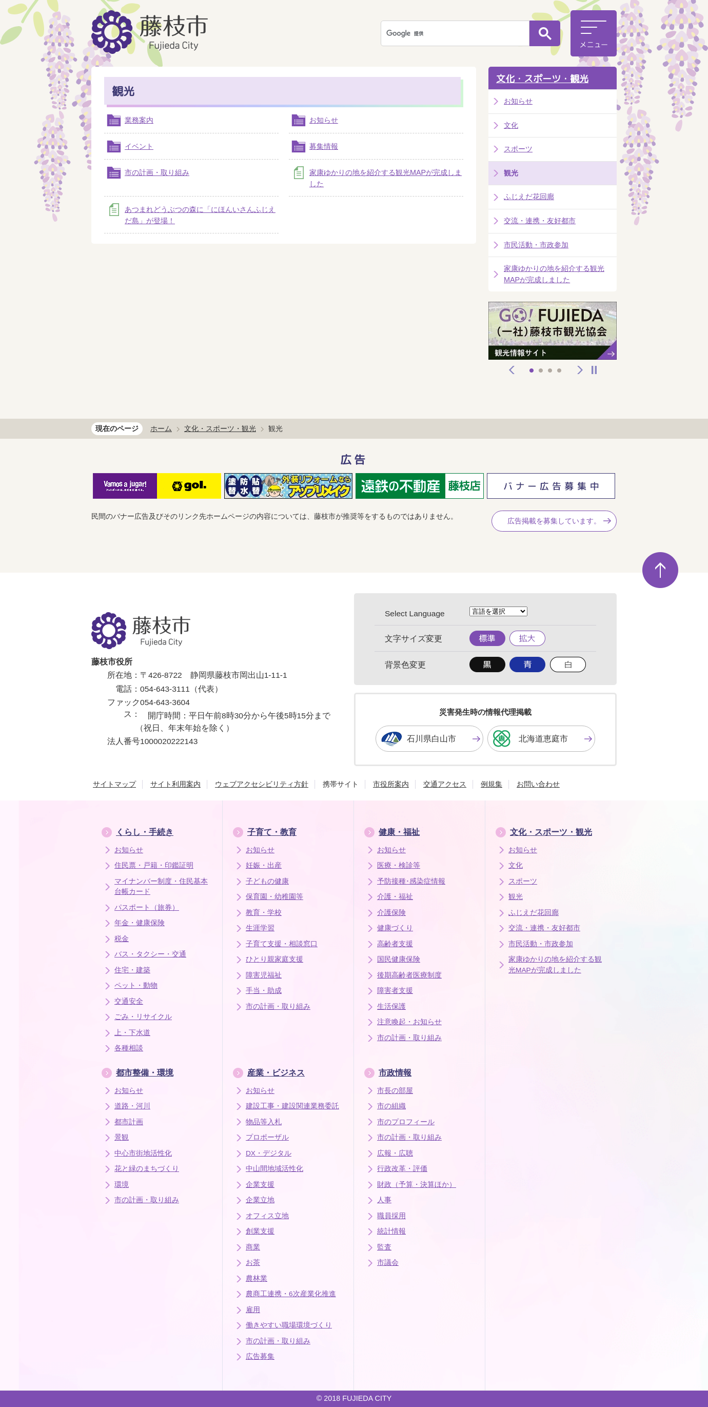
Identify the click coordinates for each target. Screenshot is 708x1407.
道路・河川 (132, 1106)
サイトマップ (114, 784)
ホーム (161, 428)
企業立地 (260, 1200)
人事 (384, 1200)
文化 (511, 125)
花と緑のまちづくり (146, 1168)
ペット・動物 (136, 985)
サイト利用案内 (175, 784)
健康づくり (395, 928)
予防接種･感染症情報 (411, 881)
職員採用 (391, 1216)
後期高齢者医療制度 (409, 975)
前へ (512, 370)
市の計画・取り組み (157, 172)
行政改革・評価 (402, 1168)
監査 (384, 1247)
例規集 (491, 784)
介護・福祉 (395, 897)
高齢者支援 (395, 944)
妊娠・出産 (264, 865)
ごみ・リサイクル (143, 1017)
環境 (121, 1184)
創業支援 (260, 1231)
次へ (580, 370)
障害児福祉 (264, 975)
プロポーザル (267, 1137)
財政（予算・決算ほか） (416, 1184)
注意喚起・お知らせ (409, 1022)
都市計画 (128, 1122)
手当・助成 (264, 990)
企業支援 (260, 1184)
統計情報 (391, 1231)
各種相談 (128, 1048)
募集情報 (323, 146)
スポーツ (518, 149)
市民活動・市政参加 (536, 245)
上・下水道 (132, 1033)
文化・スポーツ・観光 (542, 78)
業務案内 (139, 120)
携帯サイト (341, 784)
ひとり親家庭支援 (274, 959)
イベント (139, 146)
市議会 (388, 1262)
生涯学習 (260, 928)
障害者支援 (395, 990)
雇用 (253, 1310)
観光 (515, 897)
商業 (253, 1247)
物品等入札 (264, 1122)
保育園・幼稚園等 (274, 897)
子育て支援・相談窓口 (282, 944)
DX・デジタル (268, 1153)
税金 (121, 939)
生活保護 (391, 1006)
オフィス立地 (267, 1216)
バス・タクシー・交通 (150, 954)
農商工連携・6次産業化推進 (291, 1294)
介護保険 (391, 912)
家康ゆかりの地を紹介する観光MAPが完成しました (554, 274)
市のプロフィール (406, 1122)
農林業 (256, 1278)
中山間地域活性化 (274, 1168)
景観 (121, 1137)
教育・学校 (264, 912)
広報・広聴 (395, 1153)
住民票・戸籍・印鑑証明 (153, 865)
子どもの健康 (267, 881)
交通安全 (128, 1001)
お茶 (253, 1262)
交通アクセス (444, 784)
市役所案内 (391, 784)
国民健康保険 (398, 959)
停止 (594, 370)
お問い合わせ (538, 784)
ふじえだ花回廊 (529, 196)
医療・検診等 (398, 865)
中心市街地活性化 (143, 1153)
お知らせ (323, 120)
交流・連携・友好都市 (540, 221)
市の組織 (391, 1106)
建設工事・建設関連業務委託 (292, 1106)
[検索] (457, 33)
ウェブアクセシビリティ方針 (261, 784)
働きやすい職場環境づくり (289, 1325)
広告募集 (260, 1356)
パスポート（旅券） (146, 907)
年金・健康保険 (139, 923)
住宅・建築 (132, 970)
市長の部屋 (395, 1091)
